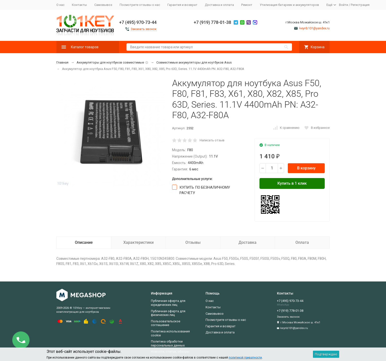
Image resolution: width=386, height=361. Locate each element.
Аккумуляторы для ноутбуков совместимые (110, 62)
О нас (60, 5)
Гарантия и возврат (182, 5)
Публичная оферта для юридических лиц (168, 303)
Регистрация (360, 5)
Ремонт (246, 5)
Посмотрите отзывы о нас (140, 5)
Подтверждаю (326, 354)
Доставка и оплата (219, 5)
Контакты (79, 5)
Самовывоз (103, 5)
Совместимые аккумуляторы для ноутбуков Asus (194, 62)
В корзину (306, 168)
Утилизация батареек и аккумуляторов (289, 5)
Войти (343, 5)
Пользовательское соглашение (165, 323)
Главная (62, 62)
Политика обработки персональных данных (168, 343)
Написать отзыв (212, 140)
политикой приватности (245, 357)
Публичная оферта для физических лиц (168, 313)
